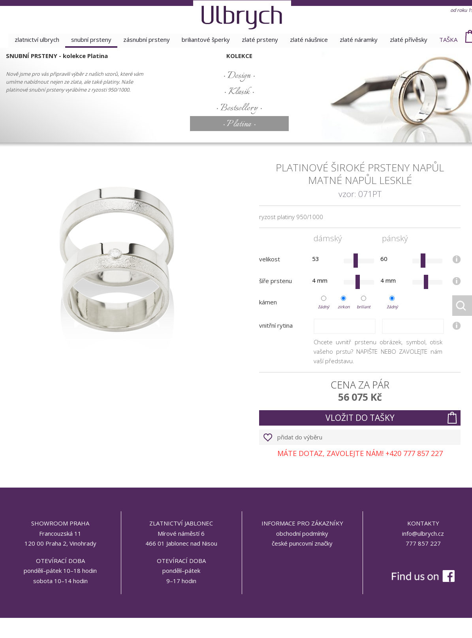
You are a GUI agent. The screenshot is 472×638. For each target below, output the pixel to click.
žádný (323, 307)
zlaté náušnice (310, 39)
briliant (363, 307)
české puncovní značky (302, 543)
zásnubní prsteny (145, 39)
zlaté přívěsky (410, 39)
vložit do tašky (360, 417)
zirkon (344, 307)
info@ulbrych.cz (423, 533)
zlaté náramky (360, 39)
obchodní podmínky (302, 533)
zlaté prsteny (260, 39)
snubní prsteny (89, 39)
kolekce (239, 56)
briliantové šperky (205, 39)
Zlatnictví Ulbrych (34, 39)
